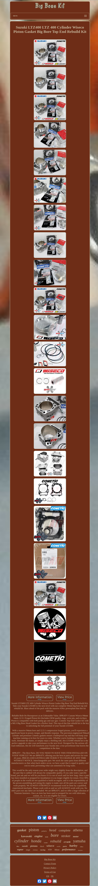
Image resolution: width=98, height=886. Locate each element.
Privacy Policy (50, 868)
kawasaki (26, 836)
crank (67, 842)
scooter (46, 842)
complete (64, 830)
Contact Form (50, 863)
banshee (80, 850)
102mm (35, 850)
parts (65, 846)
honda (36, 841)
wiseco (50, 845)
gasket (21, 830)
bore (55, 835)
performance (69, 849)
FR (52, 876)
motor (76, 836)
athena (78, 830)
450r (50, 849)
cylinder (21, 841)
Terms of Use (50, 872)
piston (34, 829)
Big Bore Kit (50, 859)
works (58, 846)
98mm (56, 850)
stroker (65, 836)
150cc (81, 846)
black (42, 846)
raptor (20, 849)
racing (42, 850)
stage (28, 850)
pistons (34, 846)
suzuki (25, 846)
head (52, 830)
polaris (44, 831)
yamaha (79, 841)
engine (38, 836)
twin (46, 837)
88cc (17, 846)
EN (47, 876)
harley (73, 845)
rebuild (55, 841)
